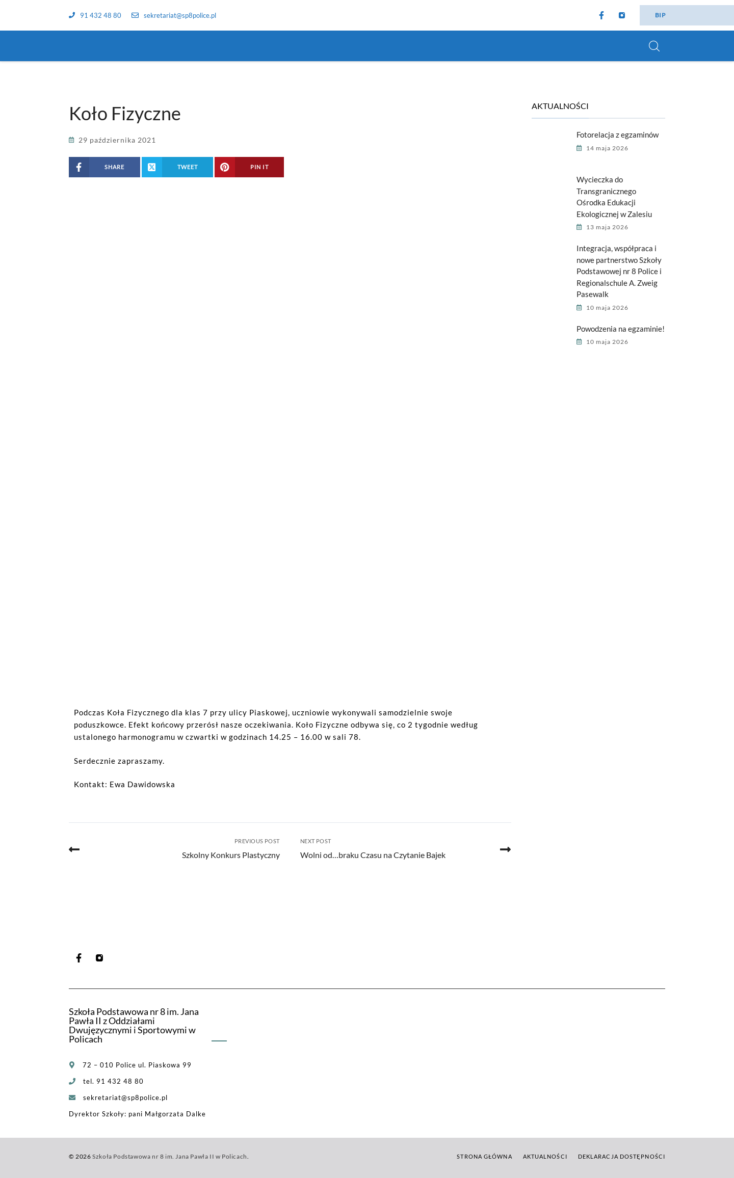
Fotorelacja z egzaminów (617, 134)
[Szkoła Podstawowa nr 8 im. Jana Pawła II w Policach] (81, 46)
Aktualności (545, 1156)
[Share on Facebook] (104, 167)
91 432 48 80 (95, 15)
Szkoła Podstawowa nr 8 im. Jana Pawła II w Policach (169, 1156)
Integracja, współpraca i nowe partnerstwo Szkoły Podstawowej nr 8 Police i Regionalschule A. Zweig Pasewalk (619, 271)
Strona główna (484, 1156)
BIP (660, 15)
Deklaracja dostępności (621, 1156)
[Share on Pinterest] (249, 167)
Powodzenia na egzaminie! (620, 328)
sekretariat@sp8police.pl (174, 15)
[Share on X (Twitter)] (178, 167)
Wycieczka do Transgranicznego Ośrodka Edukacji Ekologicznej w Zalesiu (614, 197)
